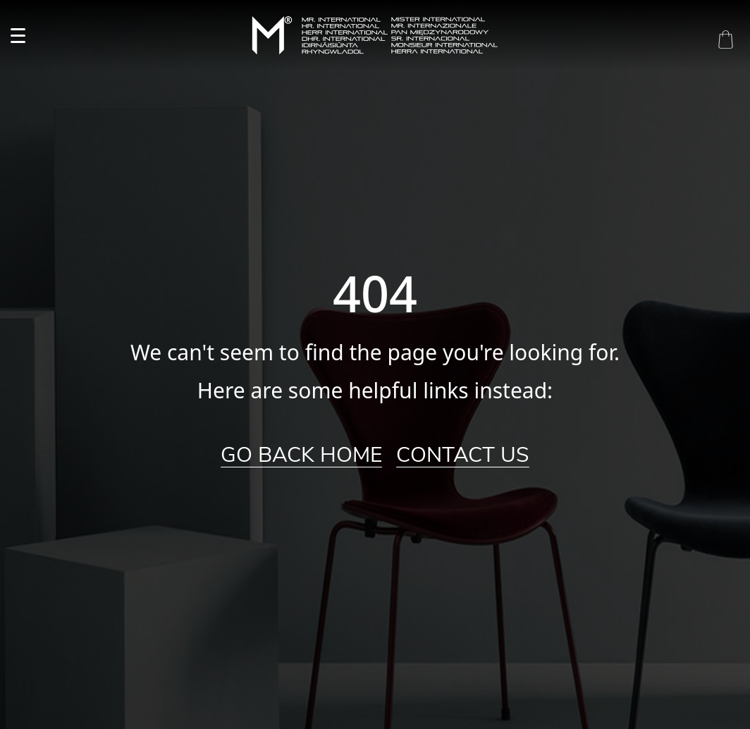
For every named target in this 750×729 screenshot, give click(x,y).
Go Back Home (301, 455)
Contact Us (462, 455)
